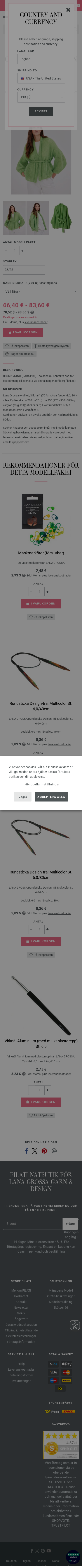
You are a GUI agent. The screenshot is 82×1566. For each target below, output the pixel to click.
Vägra (23, 796)
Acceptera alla (51, 796)
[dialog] (41, 783)
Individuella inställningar (41, 784)
